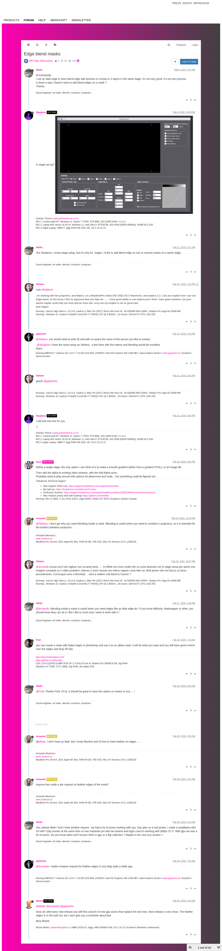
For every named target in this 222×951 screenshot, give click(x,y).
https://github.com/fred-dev (49, 656)
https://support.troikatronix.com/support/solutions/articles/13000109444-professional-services (109, 489)
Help (42, 20)
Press (176, 3)
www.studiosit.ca (44, 535)
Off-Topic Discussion (41, 57)
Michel (39, 897)
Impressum (201, 3)
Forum (29, 20)
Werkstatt (58, 20)
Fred (38, 636)
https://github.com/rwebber (96, 492)
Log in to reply (189, 58)
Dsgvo (187, 3)
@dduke (41, 902)
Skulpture (41, 108)
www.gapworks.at (171, 349)
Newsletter (81, 20)
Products (11, 20)
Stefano (40, 280)
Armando (41, 514)
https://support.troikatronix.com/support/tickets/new (94, 482)
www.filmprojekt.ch (60, 923)
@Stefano (41, 335)
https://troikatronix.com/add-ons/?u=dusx (76, 485)
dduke (39, 66)
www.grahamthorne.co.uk (65, 214)
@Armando (42, 563)
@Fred (40, 687)
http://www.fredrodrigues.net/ (50, 653)
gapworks (41, 330)
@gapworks (50, 377)
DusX (39, 458)
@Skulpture (43, 341)
